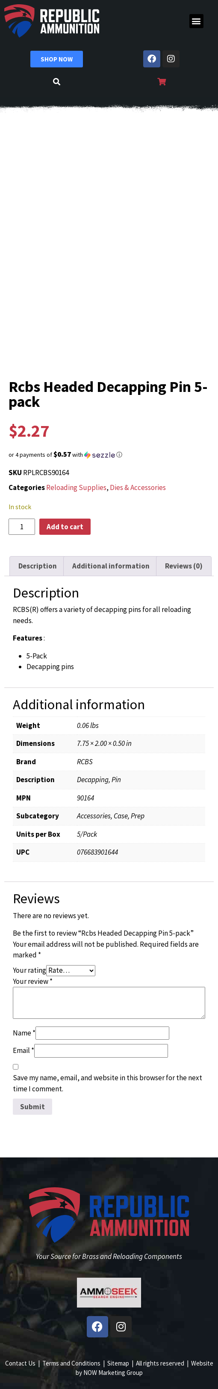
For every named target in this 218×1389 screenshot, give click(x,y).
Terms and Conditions (71, 1363)
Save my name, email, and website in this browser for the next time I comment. (107, 1083)
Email (23, 1050)
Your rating (29, 970)
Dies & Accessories (138, 487)
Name (24, 1033)
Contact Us (20, 1363)
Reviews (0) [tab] (184, 566)
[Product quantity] (22, 527)
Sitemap (118, 1363)
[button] (196, 21)
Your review (33, 981)
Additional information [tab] (111, 566)
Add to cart (65, 526)
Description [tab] (37, 566)
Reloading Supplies (76, 487)
